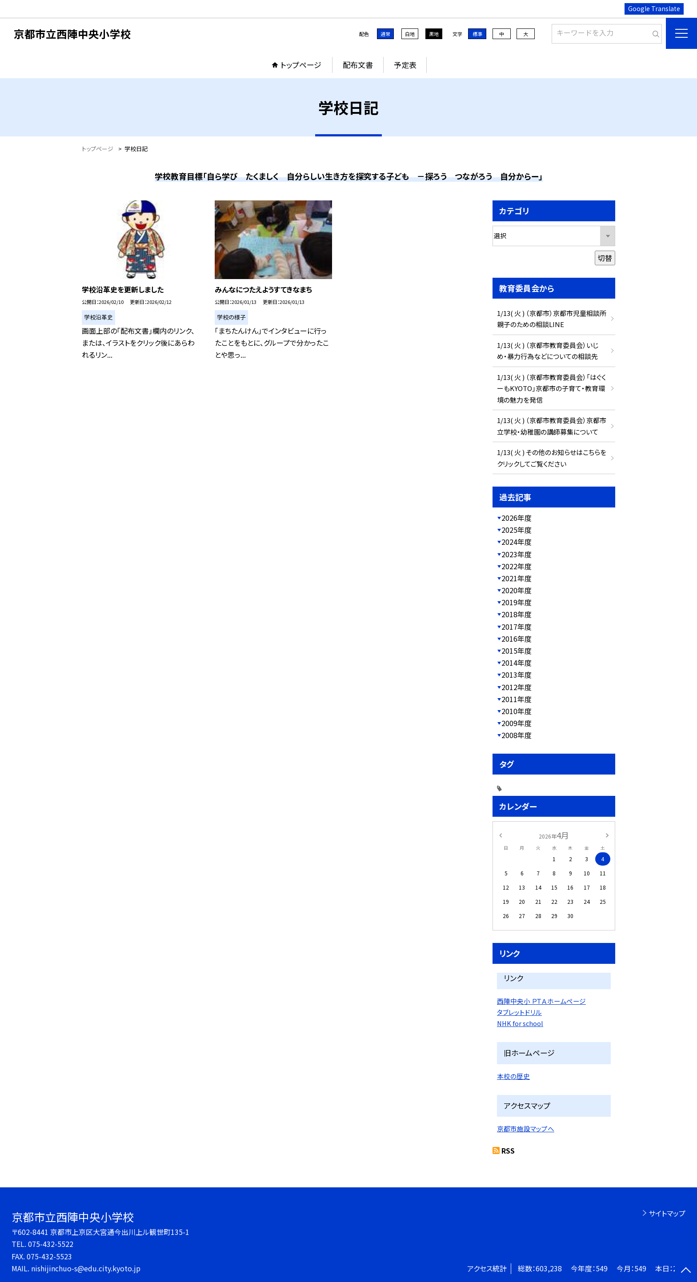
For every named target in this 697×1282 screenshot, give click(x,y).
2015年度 (516, 650)
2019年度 (516, 602)
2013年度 (516, 674)
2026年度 (516, 517)
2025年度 (516, 529)
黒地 (434, 33)
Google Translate (654, 8)
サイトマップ (667, 1213)
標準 (477, 33)
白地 (410, 33)
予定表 (405, 64)
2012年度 (516, 687)
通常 (385, 33)
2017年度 (516, 626)
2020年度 (516, 590)
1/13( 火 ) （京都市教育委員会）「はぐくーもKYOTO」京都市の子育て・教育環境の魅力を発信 (551, 388)
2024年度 (516, 541)
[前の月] (500, 835)
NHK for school (520, 1023)
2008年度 (516, 735)
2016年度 (516, 638)
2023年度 (516, 554)
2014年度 (516, 662)
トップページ (300, 64)
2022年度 (516, 566)
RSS (508, 1150)
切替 (605, 257)
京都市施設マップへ (525, 1128)
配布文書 (358, 64)
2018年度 (516, 614)
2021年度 (516, 578)
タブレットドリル (519, 1012)
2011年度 (516, 699)
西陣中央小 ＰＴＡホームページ (541, 1001)
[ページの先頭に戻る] (686, 1271)
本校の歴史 (513, 1076)
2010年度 (516, 711)
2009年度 (516, 723)
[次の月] (607, 835)
